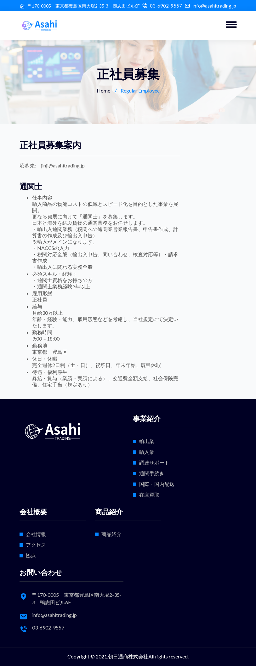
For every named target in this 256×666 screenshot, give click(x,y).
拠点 (31, 555)
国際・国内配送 (156, 484)
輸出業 (146, 441)
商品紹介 (111, 534)
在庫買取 (149, 495)
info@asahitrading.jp (214, 5)
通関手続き (151, 473)
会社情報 (36, 534)
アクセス (36, 545)
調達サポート (154, 463)
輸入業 (146, 452)
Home (103, 90)
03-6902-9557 (166, 5)
